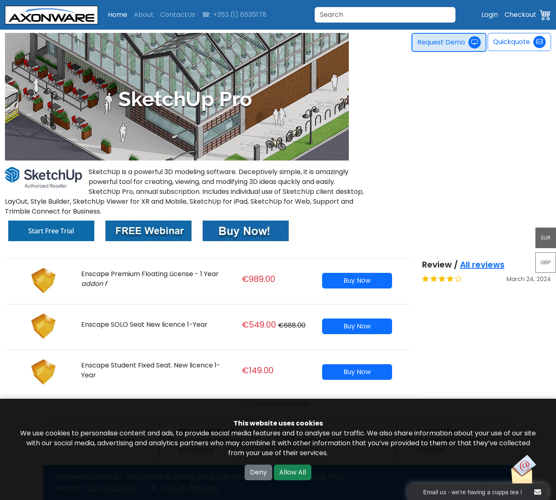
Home (117, 14)
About (144, 14)
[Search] (385, 15)
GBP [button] (545, 262)
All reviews (482, 264)
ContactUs (177, 14)
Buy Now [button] (357, 280)
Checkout (520, 14)
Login (489, 14)
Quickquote (519, 42)
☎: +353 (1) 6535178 (234, 14)
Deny (258, 472)
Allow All (292, 472)
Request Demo (452, 42)
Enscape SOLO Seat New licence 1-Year (144, 324)
